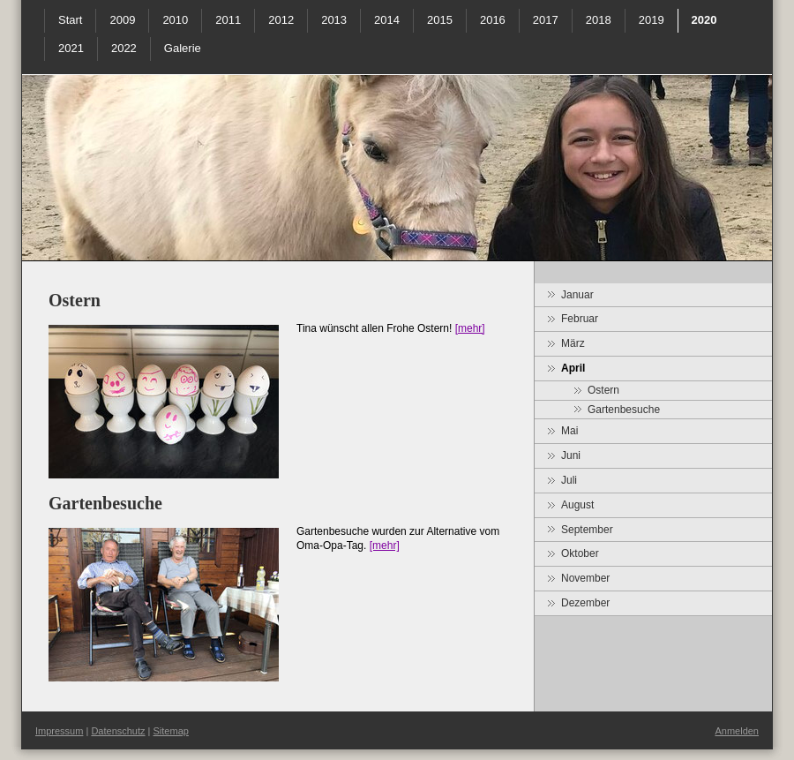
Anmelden (737, 731)
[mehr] (470, 328)
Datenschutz (118, 731)
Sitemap (171, 731)
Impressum (59, 731)
